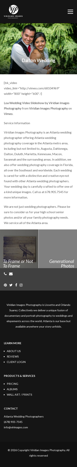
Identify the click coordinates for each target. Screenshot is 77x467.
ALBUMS (12, 389)
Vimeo (8, 113)
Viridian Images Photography (48, 108)
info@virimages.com (16, 427)
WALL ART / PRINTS (19, 394)
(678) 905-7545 (13, 421)
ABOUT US (14, 351)
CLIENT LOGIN (16, 362)
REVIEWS (13, 356)
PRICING (12, 383)
